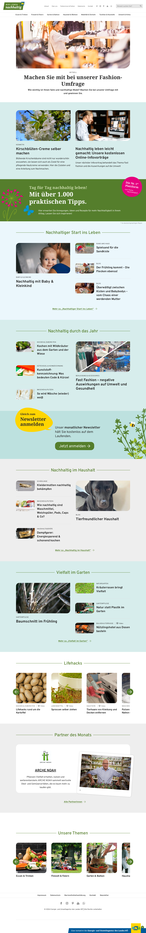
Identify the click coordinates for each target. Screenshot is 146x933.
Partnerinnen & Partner (67, 6)
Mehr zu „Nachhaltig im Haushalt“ (73, 550)
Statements (81, 6)
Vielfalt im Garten (73, 572)
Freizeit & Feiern (37, 15)
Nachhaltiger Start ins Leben (73, 232)
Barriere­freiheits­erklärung (74, 895)
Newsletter (104, 895)
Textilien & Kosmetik (107, 15)
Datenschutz (55, 895)
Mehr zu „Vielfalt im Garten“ (73, 641)
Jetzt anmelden (72, 446)
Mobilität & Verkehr (88, 15)
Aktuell (46, 6)
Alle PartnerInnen (73, 802)
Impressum (41, 895)
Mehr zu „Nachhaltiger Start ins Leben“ (73, 309)
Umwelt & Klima (124, 15)
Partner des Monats (73, 735)
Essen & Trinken (22, 15)
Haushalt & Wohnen (70, 15)
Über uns (54, 6)
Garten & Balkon (53, 15)
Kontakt (90, 6)
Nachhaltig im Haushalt (73, 470)
